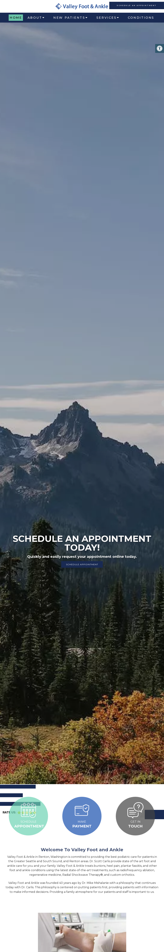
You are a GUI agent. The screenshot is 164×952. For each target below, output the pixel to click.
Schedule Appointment (82, 564)
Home (16, 17)
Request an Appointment (20, 804)
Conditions (141, 17)
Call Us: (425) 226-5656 (18, 787)
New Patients (69, 17)
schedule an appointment (137, 5)
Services (106, 17)
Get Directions (11, 795)
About (35, 17)
